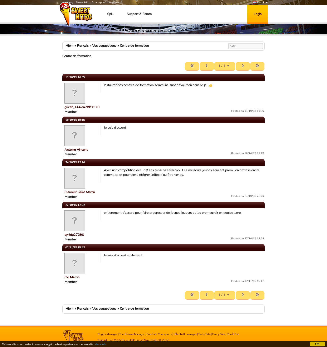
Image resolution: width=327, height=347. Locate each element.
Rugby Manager (107, 334)
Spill (110, 14)
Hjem (69, 45)
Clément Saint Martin (79, 192)
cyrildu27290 (74, 235)
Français (83, 45)
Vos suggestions (104, 45)
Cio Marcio (71, 277)
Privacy (137, 340)
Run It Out (233, 334)
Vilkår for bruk (122, 340)
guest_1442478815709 (83, 107)
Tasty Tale (204, 334)
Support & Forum (139, 14)
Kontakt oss (105, 340)
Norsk (258, 3)
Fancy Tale (218, 334)
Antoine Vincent (76, 149)
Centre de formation (134, 45)
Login (258, 14)
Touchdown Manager (132, 334)
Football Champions (159, 334)
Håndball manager (185, 334)
